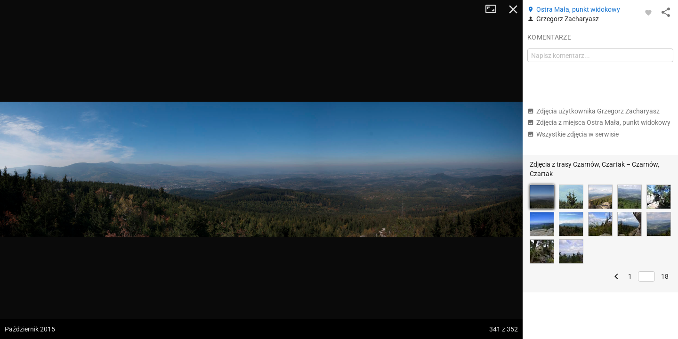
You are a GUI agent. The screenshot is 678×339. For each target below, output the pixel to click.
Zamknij (513, 9)
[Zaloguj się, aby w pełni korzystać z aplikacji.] (648, 12)
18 (665, 276)
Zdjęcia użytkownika (593, 111)
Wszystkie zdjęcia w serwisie (573, 134)
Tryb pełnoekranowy (494, 9)
